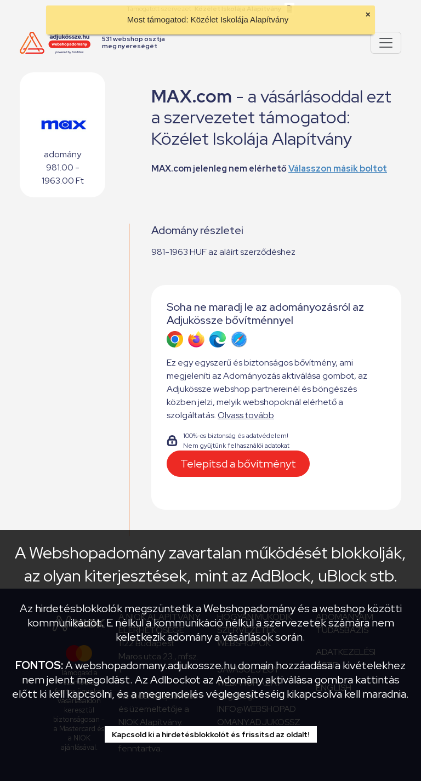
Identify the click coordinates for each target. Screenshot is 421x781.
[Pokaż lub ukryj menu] (386, 43)
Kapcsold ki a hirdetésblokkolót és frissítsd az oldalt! (211, 734)
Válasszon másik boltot (337, 168)
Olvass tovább (246, 415)
